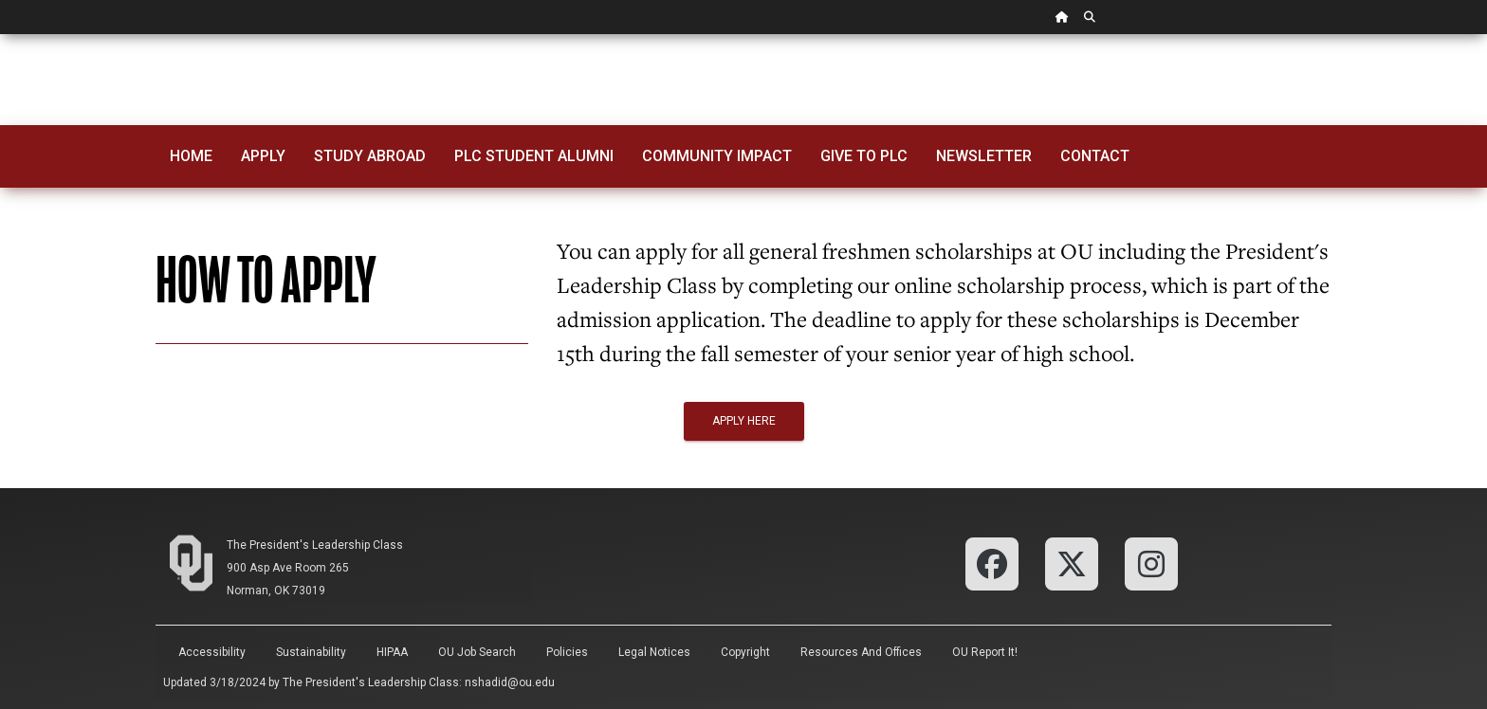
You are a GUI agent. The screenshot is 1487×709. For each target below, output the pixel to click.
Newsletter (984, 156)
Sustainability (311, 652)
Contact (1094, 156)
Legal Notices (654, 652)
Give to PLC (864, 156)
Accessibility (212, 652)
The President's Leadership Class (315, 545)
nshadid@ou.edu (510, 682)
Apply (263, 156)
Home (191, 156)
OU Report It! (985, 652)
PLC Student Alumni (534, 156)
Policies (567, 652)
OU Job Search (477, 652)
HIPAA (392, 652)
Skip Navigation (0, 34)
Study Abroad (370, 156)
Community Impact (717, 156)
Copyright (745, 652)
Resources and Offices (861, 652)
